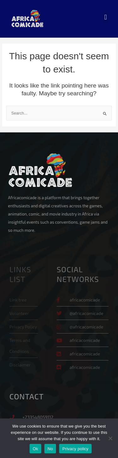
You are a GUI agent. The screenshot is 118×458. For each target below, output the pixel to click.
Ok (35, 448)
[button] (106, 17)
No (50, 448)
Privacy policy (75, 448)
